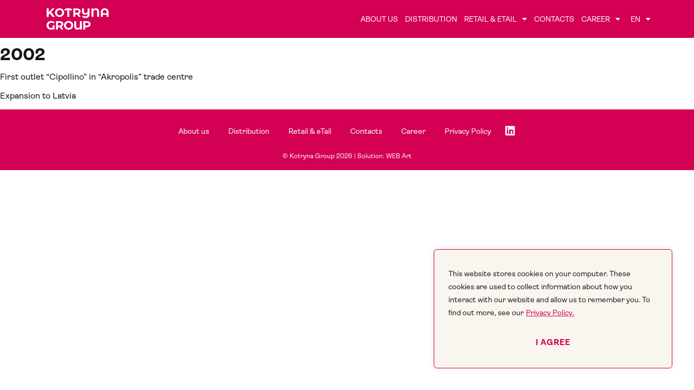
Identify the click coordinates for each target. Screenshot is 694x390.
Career (600, 19)
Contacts (554, 19)
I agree (553, 342)
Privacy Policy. (550, 312)
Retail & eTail (495, 19)
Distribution (431, 19)
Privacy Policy (468, 131)
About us (379, 19)
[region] (553, 308)
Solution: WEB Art (384, 156)
